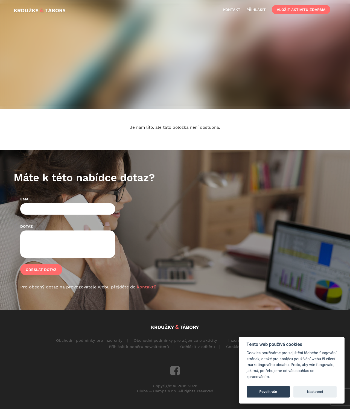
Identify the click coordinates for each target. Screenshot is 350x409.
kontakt (231, 9)
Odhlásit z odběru (197, 346)
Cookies (233, 346)
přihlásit (256, 9)
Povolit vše (268, 392)
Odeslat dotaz (41, 269)
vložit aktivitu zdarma (301, 9)
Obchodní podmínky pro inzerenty (89, 340)
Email (26, 199)
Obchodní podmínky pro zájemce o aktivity (175, 340)
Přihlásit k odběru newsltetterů (139, 346)
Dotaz (26, 226)
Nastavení (315, 392)
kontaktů (146, 287)
